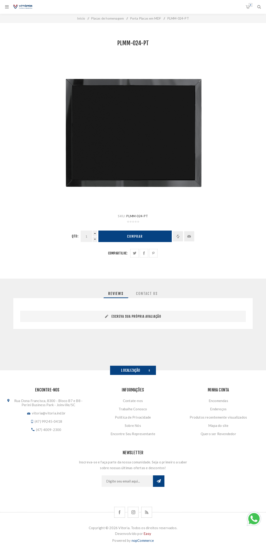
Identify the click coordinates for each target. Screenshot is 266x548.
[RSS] (146, 512)
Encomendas (218, 401)
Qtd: (75, 236)
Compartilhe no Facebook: (144, 253)
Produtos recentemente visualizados (218, 417)
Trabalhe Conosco (133, 409)
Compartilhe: (117, 253)
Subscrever (158, 481)
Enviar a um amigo (189, 236)
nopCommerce (143, 540)
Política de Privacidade (133, 417)
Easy (147, 533)
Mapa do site (218, 425)
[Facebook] (119, 512)
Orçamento (250, 5)
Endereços (218, 409)
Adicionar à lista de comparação (178, 236)
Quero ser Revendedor (218, 434)
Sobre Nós (133, 425)
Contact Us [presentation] (147, 293)
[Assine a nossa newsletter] (127, 481)
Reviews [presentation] (116, 293)
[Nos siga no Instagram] (133, 512)
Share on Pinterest (153, 253)
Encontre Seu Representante (133, 434)
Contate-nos (133, 401)
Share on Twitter (134, 253)
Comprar (135, 236)
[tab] (116, 293)
